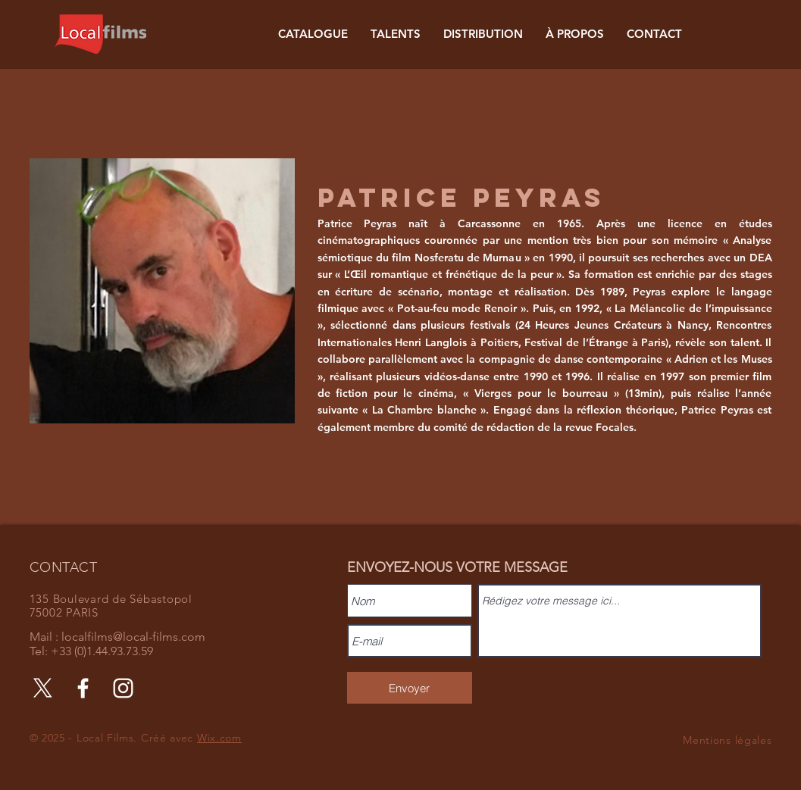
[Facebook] (83, 688)
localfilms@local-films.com (133, 636)
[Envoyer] (409, 688)
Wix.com (219, 738)
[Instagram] (123, 688)
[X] (43, 688)
